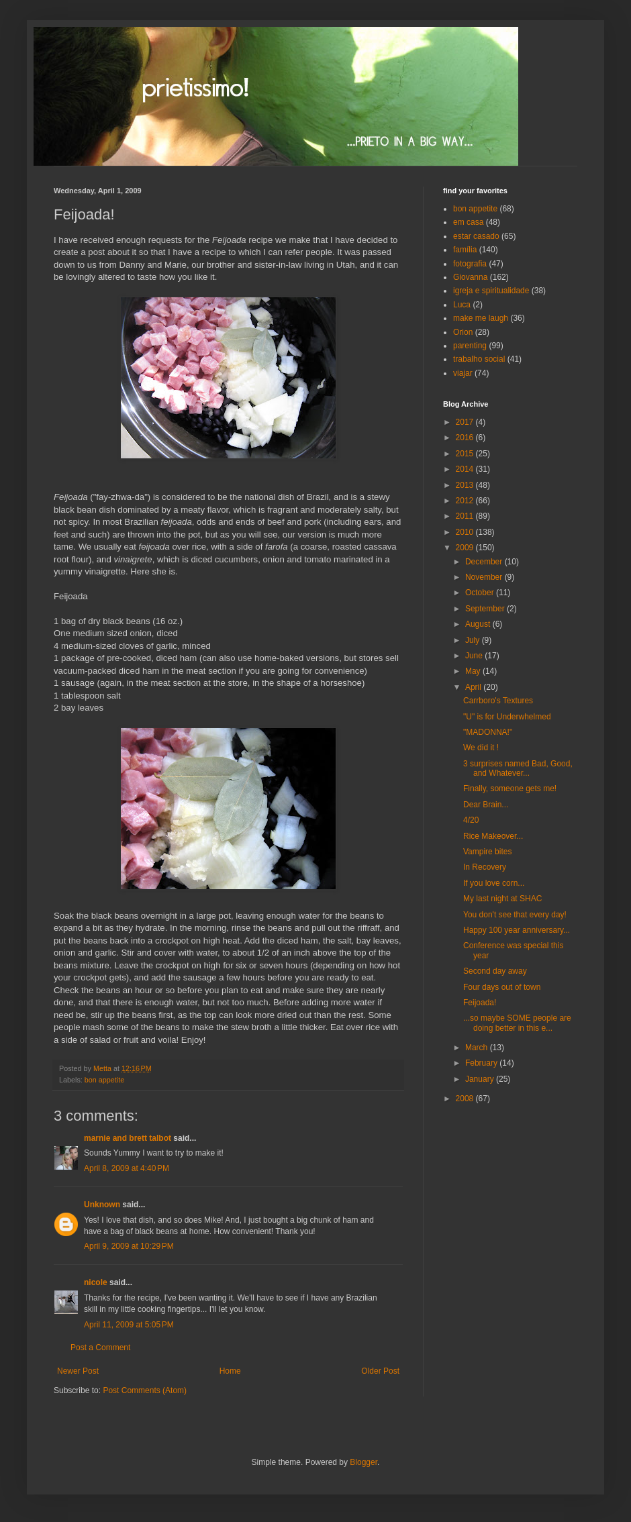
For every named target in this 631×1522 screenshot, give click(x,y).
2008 (466, 1098)
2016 (466, 437)
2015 (466, 453)
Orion (463, 332)
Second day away (495, 971)
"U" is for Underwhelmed (507, 716)
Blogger (363, 1462)
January (480, 1079)
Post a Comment (100, 1347)
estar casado (476, 236)
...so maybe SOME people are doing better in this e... (517, 1022)
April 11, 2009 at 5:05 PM (129, 1324)
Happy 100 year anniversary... (516, 930)
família (465, 249)
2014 (466, 469)
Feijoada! (479, 1002)
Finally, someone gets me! (509, 788)
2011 (466, 516)
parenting (470, 345)
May (474, 671)
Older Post (380, 1371)
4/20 (471, 820)
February (482, 1063)
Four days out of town (501, 987)
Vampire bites (487, 851)
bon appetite (104, 1080)
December (485, 561)
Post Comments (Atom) (145, 1390)
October (480, 592)
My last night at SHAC (502, 898)
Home (230, 1371)
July (473, 640)
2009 (466, 547)
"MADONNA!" (487, 732)
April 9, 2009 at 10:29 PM (129, 1246)
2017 (466, 422)
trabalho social (479, 359)
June (475, 655)
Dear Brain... (485, 804)
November (485, 577)
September (486, 608)
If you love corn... (493, 883)
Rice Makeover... (493, 836)
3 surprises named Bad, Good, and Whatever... (518, 768)
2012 (466, 500)
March (477, 1047)
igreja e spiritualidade (491, 290)
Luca (462, 304)
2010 (466, 532)
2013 (466, 485)
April (474, 687)
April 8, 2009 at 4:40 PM (126, 1168)
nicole (95, 1282)
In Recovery (484, 867)
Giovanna (470, 277)
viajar (463, 373)
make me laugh (480, 318)
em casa (468, 222)
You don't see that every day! (515, 914)
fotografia (470, 263)
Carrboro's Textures (498, 700)
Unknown (102, 1204)
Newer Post (78, 1371)
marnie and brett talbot (127, 1138)
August (479, 624)
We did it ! (481, 747)
